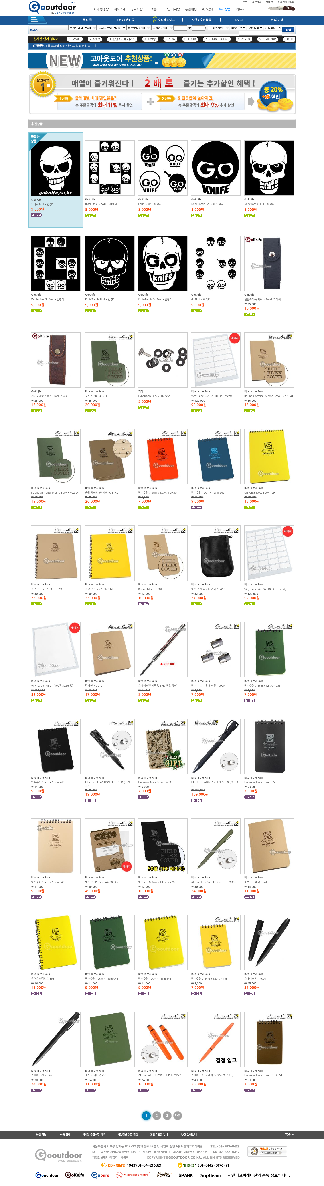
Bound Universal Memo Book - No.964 (55, 492)
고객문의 (153, 9)
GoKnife (36, 200)
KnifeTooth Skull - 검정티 (100, 299)
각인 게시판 (172, 9)
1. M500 (75, 39)
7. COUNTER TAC (217, 39)
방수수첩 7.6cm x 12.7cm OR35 (157, 492)
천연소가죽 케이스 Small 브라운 (49, 396)
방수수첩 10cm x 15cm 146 (154, 978)
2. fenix (95, 39)
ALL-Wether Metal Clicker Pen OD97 (213, 882)
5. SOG (170, 39)
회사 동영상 (101, 9)
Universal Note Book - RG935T (157, 782)
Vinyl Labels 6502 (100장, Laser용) (212, 396)
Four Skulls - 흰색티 (149, 204)
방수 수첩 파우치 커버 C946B (208, 589)
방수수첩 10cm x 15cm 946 (101, 978)
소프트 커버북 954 (96, 1075)
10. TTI (289, 39)
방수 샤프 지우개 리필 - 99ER (208, 685)
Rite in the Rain (94, 391)
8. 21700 (244, 39)
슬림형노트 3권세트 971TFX (101, 492)
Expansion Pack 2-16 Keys (154, 396)
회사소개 (120, 9)
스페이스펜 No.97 (41, 1075)
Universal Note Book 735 (259, 782)
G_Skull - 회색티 (201, 299)
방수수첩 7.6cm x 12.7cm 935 (262, 685)
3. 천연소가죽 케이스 (122, 39)
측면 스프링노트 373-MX (99, 589)
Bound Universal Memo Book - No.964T (268, 396)
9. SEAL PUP (267, 39)
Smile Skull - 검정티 (42, 204)
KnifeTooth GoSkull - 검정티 (155, 299)
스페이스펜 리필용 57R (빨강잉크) (157, 685)
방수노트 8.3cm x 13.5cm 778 (156, 882)
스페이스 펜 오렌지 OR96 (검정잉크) (212, 1075)
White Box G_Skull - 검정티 (47, 299)
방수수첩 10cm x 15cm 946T (48, 882)
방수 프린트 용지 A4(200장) (101, 882)
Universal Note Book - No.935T (263, 1075)
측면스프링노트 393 (42, 978)
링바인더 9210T (94, 685)
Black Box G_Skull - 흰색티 (101, 204)
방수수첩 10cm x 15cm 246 (207, 492)
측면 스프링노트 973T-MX (46, 589)
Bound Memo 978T (150, 589)
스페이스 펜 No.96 (255, 978)
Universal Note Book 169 (259, 492)
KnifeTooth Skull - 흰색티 (259, 204)
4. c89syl (150, 39)
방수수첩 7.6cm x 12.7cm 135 (209, 978)
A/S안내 (208, 9)
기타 (140, 391)
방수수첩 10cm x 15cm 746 (47, 782)
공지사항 (136, 9)
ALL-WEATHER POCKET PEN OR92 (159, 1075)
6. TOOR (190, 39)
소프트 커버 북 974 (96, 396)
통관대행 (191, 9)
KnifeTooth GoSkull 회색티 (207, 204)
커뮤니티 (241, 9)
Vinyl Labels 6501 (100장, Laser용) (52, 685)
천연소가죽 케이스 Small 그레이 (262, 299)
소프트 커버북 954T (255, 882)
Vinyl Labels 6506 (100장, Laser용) (265, 589)
